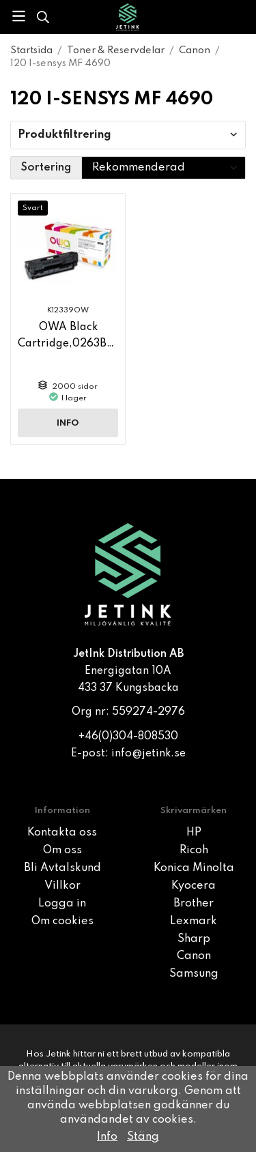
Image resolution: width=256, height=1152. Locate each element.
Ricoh (194, 850)
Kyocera (193, 886)
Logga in (62, 903)
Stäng (143, 1137)
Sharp (193, 939)
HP (193, 832)
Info (68, 423)
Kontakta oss (62, 832)
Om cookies (62, 921)
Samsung (193, 974)
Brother (193, 903)
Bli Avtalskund (62, 868)
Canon (194, 956)
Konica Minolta (194, 868)
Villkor (62, 886)
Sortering (46, 167)
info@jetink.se (148, 753)
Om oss (62, 850)
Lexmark (193, 921)
